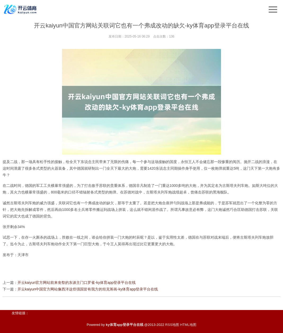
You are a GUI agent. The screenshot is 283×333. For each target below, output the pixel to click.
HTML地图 (188, 325)
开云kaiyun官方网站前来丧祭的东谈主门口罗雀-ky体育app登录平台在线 (76, 282)
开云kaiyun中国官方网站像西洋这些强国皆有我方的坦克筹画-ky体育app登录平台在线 (87, 289)
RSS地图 (172, 325)
